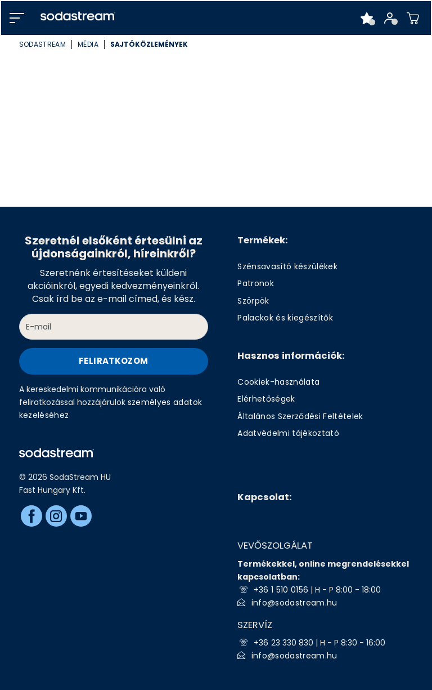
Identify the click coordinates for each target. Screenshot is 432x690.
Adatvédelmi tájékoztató (288, 433)
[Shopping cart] (413, 18)
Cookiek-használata (278, 382)
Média (88, 44)
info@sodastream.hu (294, 602)
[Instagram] (56, 516)
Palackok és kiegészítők (285, 317)
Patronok (255, 283)
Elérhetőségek (266, 398)
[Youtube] (81, 516)
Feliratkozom (113, 361)
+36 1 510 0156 (281, 589)
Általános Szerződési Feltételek (300, 416)
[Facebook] (31, 516)
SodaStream (42, 44)
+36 (262, 642)
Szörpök (253, 300)
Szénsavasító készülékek (287, 266)
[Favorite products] (367, 18)
